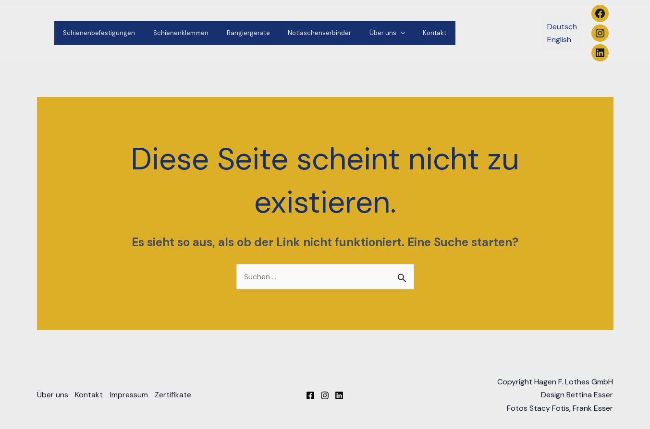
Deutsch (562, 27)
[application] (375, 33)
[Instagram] (324, 396)
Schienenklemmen (172, 33)
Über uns (362, 33)
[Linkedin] (339, 396)
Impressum (130, 395)
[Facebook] (310, 396)
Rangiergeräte (234, 33)
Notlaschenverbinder (300, 33)
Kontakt (404, 33)
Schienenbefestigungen (97, 33)
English (559, 40)
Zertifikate (175, 395)
